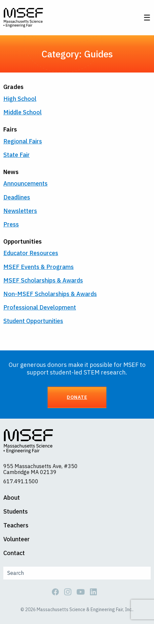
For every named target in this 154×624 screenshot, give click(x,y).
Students (15, 512)
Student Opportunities (33, 321)
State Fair (16, 155)
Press (11, 224)
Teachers (15, 525)
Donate (77, 397)
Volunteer (16, 539)
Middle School (22, 112)
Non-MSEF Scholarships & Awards (50, 294)
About (11, 498)
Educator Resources (30, 253)
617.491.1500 (20, 481)
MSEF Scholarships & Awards (43, 280)
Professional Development (39, 307)
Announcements (25, 183)
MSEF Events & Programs (38, 267)
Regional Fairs (22, 141)
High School (19, 99)
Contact (14, 553)
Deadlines (16, 197)
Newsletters (20, 211)
